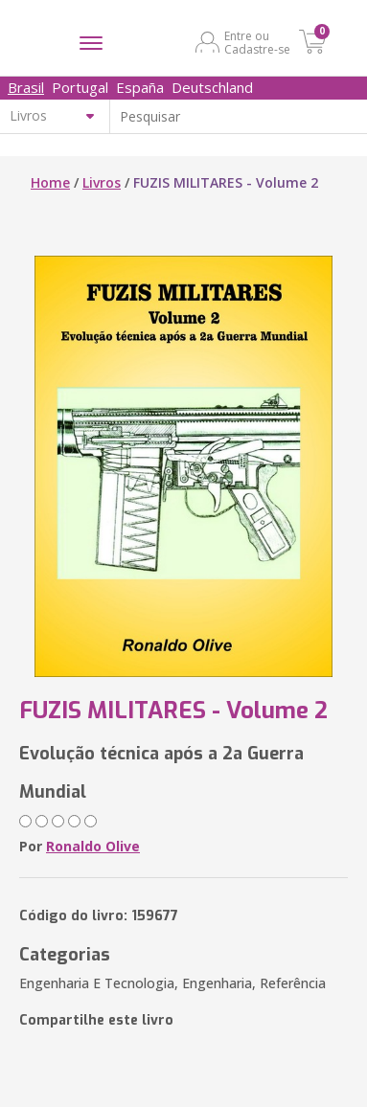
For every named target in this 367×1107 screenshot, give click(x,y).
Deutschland (212, 87)
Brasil (26, 87)
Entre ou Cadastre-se (257, 42)
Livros (101, 182)
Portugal (80, 87)
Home (50, 182)
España (140, 87)
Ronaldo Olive (93, 846)
